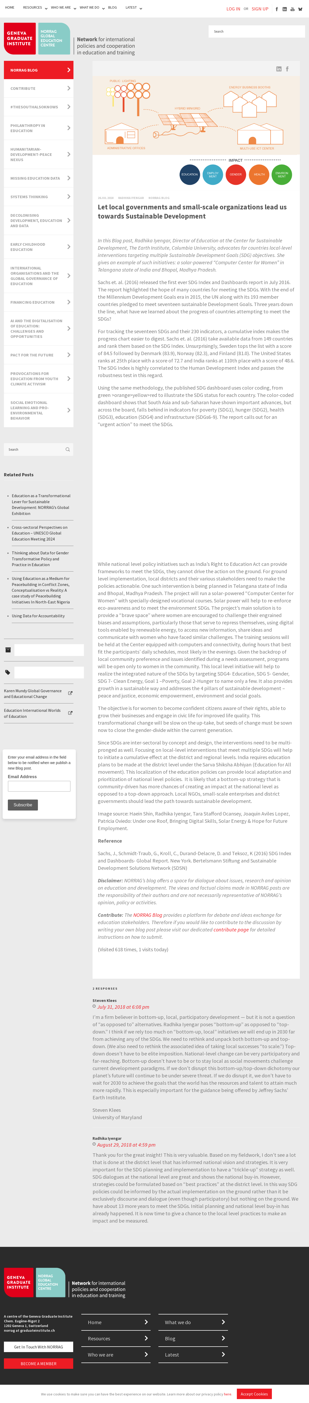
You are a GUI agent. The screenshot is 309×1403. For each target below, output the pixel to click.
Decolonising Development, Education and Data (36, 220)
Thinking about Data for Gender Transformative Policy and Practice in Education (40, 558)
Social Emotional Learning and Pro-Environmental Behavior (29, 410)
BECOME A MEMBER (38, 1363)
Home (9, 7)
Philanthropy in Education (27, 128)
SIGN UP (260, 9)
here (227, 1394)
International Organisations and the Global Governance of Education (34, 275)
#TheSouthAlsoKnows (34, 106)
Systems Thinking (29, 196)
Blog (112, 7)
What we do (178, 1322)
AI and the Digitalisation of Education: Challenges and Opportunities (36, 328)
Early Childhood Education (27, 247)
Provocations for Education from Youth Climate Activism (34, 378)
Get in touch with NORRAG (38, 1346)
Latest (131, 7)
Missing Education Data (35, 178)
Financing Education (32, 302)
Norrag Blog (159, 198)
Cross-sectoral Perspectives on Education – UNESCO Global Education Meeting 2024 (39, 533)
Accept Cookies (254, 1393)
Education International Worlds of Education (32, 713)
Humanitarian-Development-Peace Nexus (31, 154)
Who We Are (61, 7)
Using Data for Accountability (38, 615)
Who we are (100, 1354)
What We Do (89, 7)
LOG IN (233, 9)
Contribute (23, 88)
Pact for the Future (32, 354)
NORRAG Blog (24, 70)
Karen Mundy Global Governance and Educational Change (33, 693)
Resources (32, 7)
